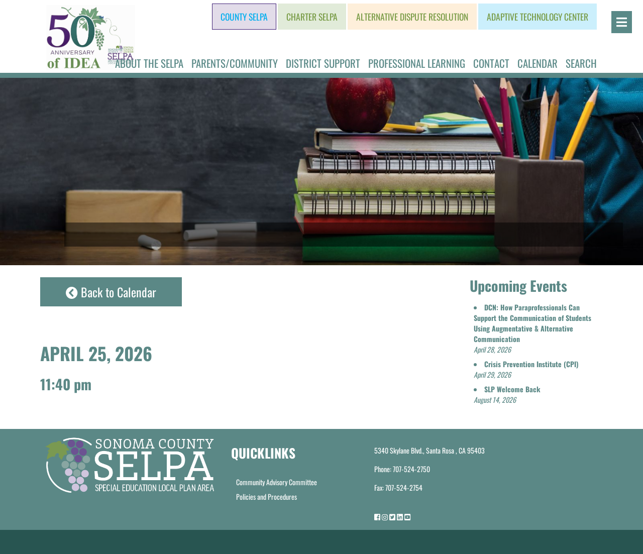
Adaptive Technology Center (537, 16)
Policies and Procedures (266, 496)
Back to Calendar (111, 292)
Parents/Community (234, 63)
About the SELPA (149, 63)
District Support (323, 63)
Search (581, 63)
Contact (491, 63)
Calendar (537, 63)
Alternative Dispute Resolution (412, 16)
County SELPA (244, 16)
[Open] (621, 22)
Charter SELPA (312, 16)
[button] (532, 328)
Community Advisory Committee (276, 482)
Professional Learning (416, 63)
